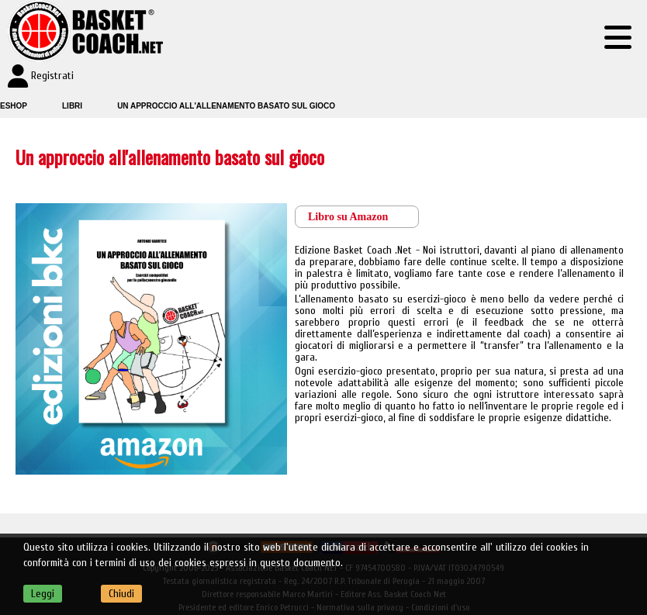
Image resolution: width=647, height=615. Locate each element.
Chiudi (121, 593)
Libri (72, 106)
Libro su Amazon (348, 217)
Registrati (52, 75)
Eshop (13, 106)
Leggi (42, 593)
